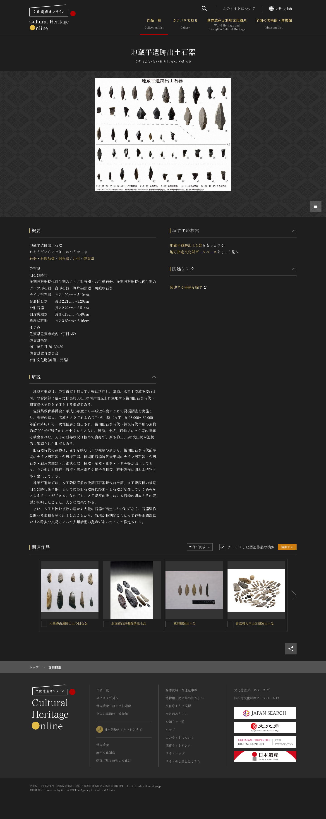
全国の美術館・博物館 (274, 24)
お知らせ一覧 (175, 721)
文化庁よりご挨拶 (178, 706)
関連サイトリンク (178, 745)
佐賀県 (88, 258)
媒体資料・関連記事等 (181, 690)
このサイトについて (239, 8)
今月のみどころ (176, 713)
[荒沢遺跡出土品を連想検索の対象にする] (168, 624)
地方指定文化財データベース (193, 251)
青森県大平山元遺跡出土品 (255, 623)
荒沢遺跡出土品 (185, 623)
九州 (76, 258)
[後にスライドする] (292, 595)
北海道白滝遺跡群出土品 (128, 623)
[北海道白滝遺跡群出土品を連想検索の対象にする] (106, 624)
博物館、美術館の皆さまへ (184, 698)
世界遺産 (102, 744)
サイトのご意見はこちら (182, 761)
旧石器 (63, 258)
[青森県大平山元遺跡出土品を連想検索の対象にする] (230, 624)
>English (280, 8)
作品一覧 (154, 24)
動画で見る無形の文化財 (113, 760)
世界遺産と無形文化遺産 (227, 24)
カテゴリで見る (185, 24)
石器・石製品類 (42, 258)
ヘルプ (170, 729)
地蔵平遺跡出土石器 (186, 245)
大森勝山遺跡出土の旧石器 (68, 623)
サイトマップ (175, 753)
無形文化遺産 (105, 752)
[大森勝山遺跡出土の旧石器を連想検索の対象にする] (44, 624)
